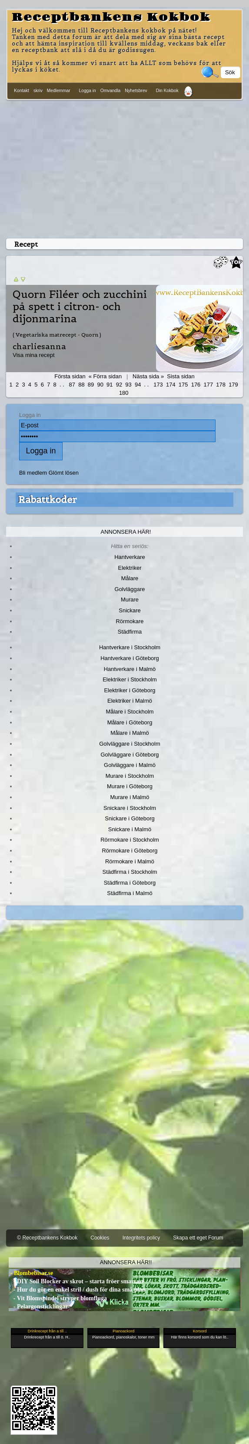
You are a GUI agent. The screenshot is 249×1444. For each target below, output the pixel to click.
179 (233, 384)
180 (124, 393)
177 (208, 384)
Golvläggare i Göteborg (130, 754)
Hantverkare (129, 557)
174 (171, 384)
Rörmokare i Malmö (129, 861)
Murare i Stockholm (130, 776)
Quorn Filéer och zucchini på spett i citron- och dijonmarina (80, 306)
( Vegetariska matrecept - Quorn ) (57, 334)
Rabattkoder (47, 499)
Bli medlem (33, 472)
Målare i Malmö (129, 733)
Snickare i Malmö (129, 829)
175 (183, 384)
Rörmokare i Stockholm (129, 839)
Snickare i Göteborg (129, 818)
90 (100, 384)
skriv (38, 90)
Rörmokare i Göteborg (129, 850)
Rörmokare (129, 621)
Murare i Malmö (129, 797)
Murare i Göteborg (130, 786)
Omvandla (110, 90)
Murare (130, 599)
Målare (130, 578)
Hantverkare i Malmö (130, 669)
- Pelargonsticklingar (38, 1306)
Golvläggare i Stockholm (129, 743)
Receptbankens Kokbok (111, 17)
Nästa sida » (148, 376)
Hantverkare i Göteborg (129, 658)
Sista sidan (180, 376)
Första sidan (69, 376)
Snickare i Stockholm (129, 808)
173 (158, 384)
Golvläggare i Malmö (130, 765)
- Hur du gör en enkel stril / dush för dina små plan (77, 1289)
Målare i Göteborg (130, 722)
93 (128, 384)
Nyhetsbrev (136, 90)
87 (72, 384)
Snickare (129, 610)
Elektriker (130, 568)
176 (196, 384)
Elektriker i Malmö (129, 700)
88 (81, 384)
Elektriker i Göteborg (129, 690)
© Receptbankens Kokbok (47, 1238)
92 (119, 384)
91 (109, 384)
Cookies (99, 1238)
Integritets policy (141, 1238)
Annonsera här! (126, 532)
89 (91, 384)
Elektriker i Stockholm (130, 679)
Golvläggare (130, 589)
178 (221, 384)
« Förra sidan (105, 376)
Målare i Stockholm (129, 711)
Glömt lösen (64, 472)
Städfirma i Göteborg (130, 882)
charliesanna (39, 346)
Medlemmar (58, 90)
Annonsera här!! (126, 1262)
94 (138, 384)
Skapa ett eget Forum (198, 1238)
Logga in (87, 90)
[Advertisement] (125, 167)
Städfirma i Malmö (129, 893)
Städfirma (130, 631)
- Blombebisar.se (31, 1273)
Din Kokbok (167, 90)
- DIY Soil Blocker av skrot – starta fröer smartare (76, 1281)
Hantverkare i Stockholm (129, 647)
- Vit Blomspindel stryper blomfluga (58, 1298)
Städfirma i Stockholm (130, 872)
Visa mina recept (33, 355)
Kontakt (21, 90)
